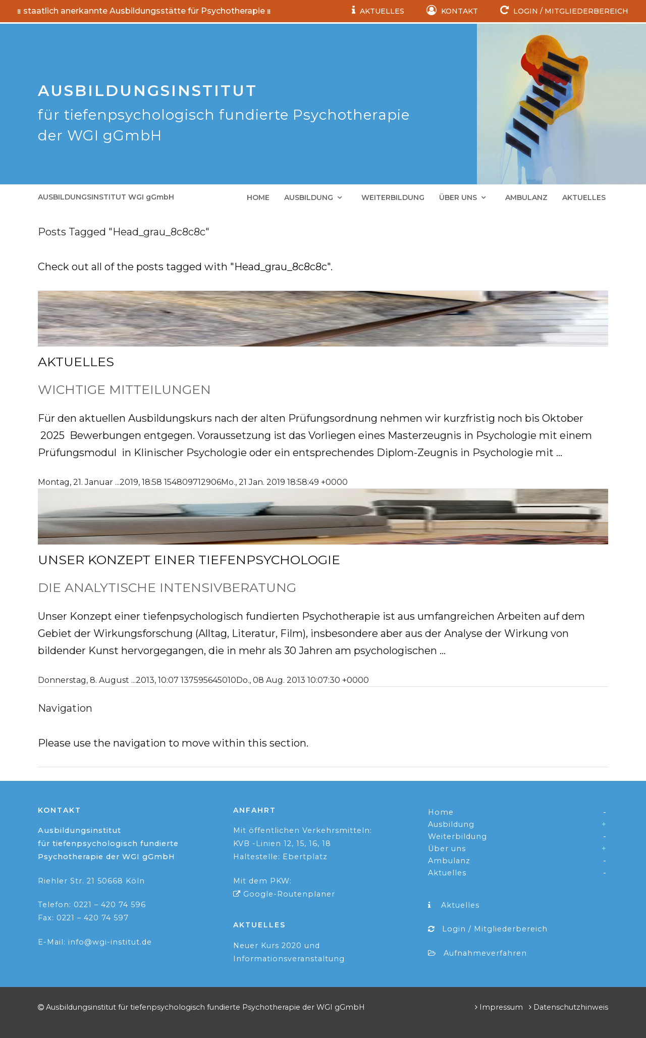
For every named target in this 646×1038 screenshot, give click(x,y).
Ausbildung (308, 197)
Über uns (458, 197)
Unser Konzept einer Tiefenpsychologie (189, 559)
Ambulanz (526, 197)
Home (258, 197)
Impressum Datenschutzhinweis (541, 1007)
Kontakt (442, 11)
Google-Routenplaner (284, 894)
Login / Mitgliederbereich (554, 11)
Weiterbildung (392, 197)
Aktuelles (368, 11)
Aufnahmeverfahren (477, 953)
